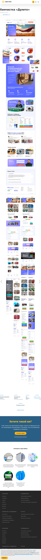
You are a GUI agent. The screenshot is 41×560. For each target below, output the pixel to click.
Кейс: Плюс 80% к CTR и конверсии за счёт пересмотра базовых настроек (20, 484)
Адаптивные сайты (6, 522)
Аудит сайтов (23, 516)
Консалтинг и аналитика (25, 518)
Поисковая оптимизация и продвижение (29, 502)
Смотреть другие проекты (20, 436)
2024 (27, 399)
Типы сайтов (4, 514)
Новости (4, 502)
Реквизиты (4, 496)
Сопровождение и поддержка (8, 520)
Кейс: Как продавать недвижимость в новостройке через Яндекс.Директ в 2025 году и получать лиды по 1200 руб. (8, 485)
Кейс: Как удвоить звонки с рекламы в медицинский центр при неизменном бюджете (8, 465)
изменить (32, 552)
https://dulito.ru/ (6, 14)
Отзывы (3, 500)
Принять (4, 557)
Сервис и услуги (37, 396)
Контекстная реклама (25, 500)
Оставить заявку (20, 433)
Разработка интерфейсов (7, 518)
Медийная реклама (24, 498)
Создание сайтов (20, 409)
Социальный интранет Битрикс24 (27, 514)
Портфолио (4, 498)
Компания (5, 493)
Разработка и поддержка (9, 511)
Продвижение (25, 493)
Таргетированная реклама (26, 496)
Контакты (4, 508)
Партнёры (4, 504)
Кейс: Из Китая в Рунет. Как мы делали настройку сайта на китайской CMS (20, 465)
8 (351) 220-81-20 (33, 2)
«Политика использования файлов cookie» (23, 554)
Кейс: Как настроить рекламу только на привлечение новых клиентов (32, 465)
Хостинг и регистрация (6, 516)
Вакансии (4, 506)
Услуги (23, 511)
